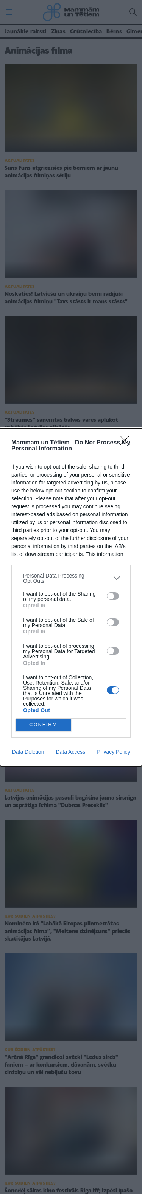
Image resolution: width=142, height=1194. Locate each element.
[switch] (113, 596)
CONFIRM (43, 725)
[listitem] (71, 578)
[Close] (127, 443)
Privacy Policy (113, 752)
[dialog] (71, 597)
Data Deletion (28, 752)
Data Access (70, 752)
